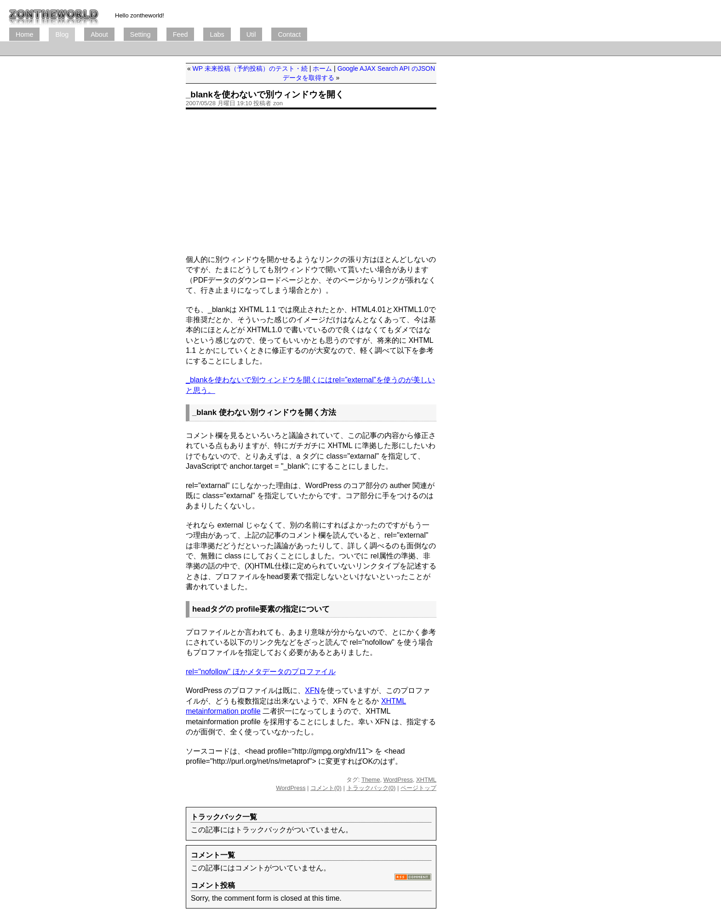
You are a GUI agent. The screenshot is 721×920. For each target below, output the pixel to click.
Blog (62, 34)
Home (24, 34)
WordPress (398, 779)
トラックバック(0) (371, 787)
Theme (370, 779)
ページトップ (418, 787)
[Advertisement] (176, 48)
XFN (312, 690)
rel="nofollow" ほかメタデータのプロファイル (261, 672)
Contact (289, 34)
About (99, 34)
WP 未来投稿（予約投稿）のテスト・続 (250, 68)
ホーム (322, 68)
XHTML (426, 779)
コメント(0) (326, 787)
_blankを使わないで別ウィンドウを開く (265, 94)
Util (251, 34)
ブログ (54, 14)
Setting (140, 34)
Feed (180, 34)
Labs (217, 34)
